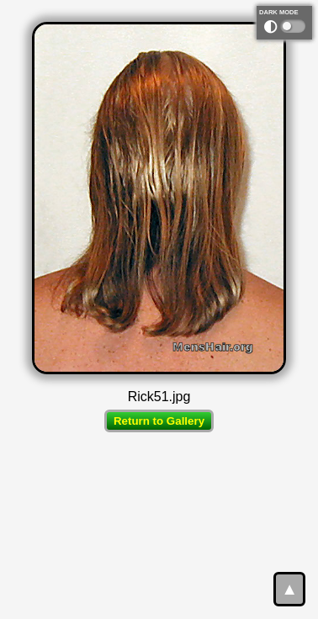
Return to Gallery (159, 421)
